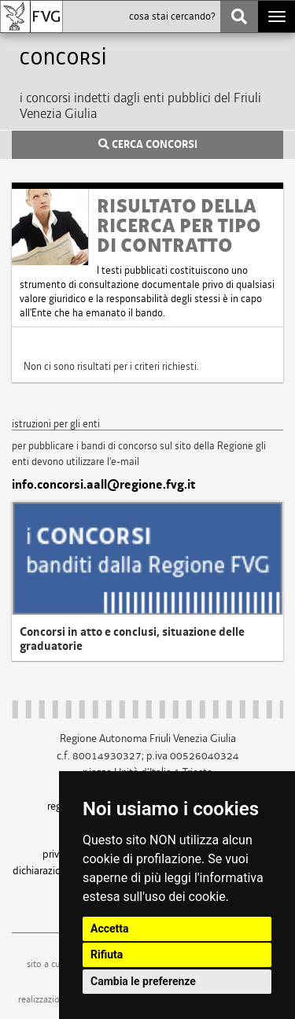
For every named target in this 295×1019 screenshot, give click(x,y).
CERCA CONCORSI (147, 145)
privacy (58, 854)
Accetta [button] (109, 928)
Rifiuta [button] (106, 954)
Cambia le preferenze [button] (143, 981)
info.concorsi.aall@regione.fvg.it (103, 485)
